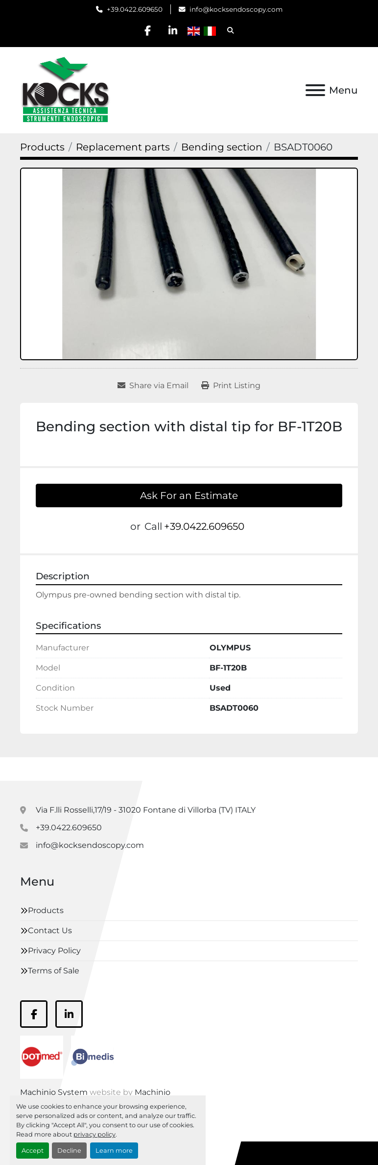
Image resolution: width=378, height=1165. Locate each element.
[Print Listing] (231, 385)
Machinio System (54, 1092)
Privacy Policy (54, 950)
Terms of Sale (53, 970)
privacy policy (94, 1134)
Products (46, 910)
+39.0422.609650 (135, 9)
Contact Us (50, 930)
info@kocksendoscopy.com (236, 9)
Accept (33, 1150)
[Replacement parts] (123, 147)
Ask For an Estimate (189, 495)
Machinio (152, 1092)
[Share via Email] (153, 385)
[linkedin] (173, 30)
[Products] (42, 147)
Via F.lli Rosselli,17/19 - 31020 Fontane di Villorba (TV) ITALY (146, 810)
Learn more (114, 1150)
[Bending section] (221, 147)
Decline (69, 1150)
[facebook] (148, 30)
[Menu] (315, 90)
